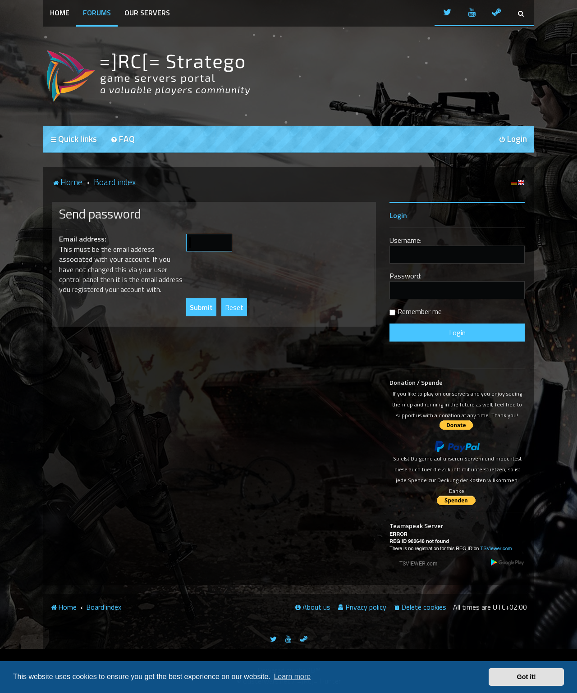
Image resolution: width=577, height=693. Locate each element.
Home (59, 12)
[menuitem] (123, 139)
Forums (97, 12)
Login (398, 215)
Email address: (82, 238)
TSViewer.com (496, 548)
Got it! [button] (526, 676)
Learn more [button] (292, 676)
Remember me (420, 311)
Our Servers (147, 12)
